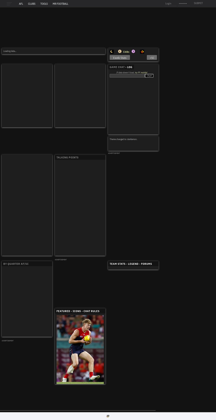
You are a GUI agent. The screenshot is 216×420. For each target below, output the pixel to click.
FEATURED (63, 311)
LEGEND (133, 263)
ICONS (77, 311)
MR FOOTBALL (60, 3)
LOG (129, 67)
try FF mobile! (141, 72)
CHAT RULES (92, 311)
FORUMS (146, 263)
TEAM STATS (118, 263)
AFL (21, 3)
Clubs (31, 3)
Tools (44, 3)
